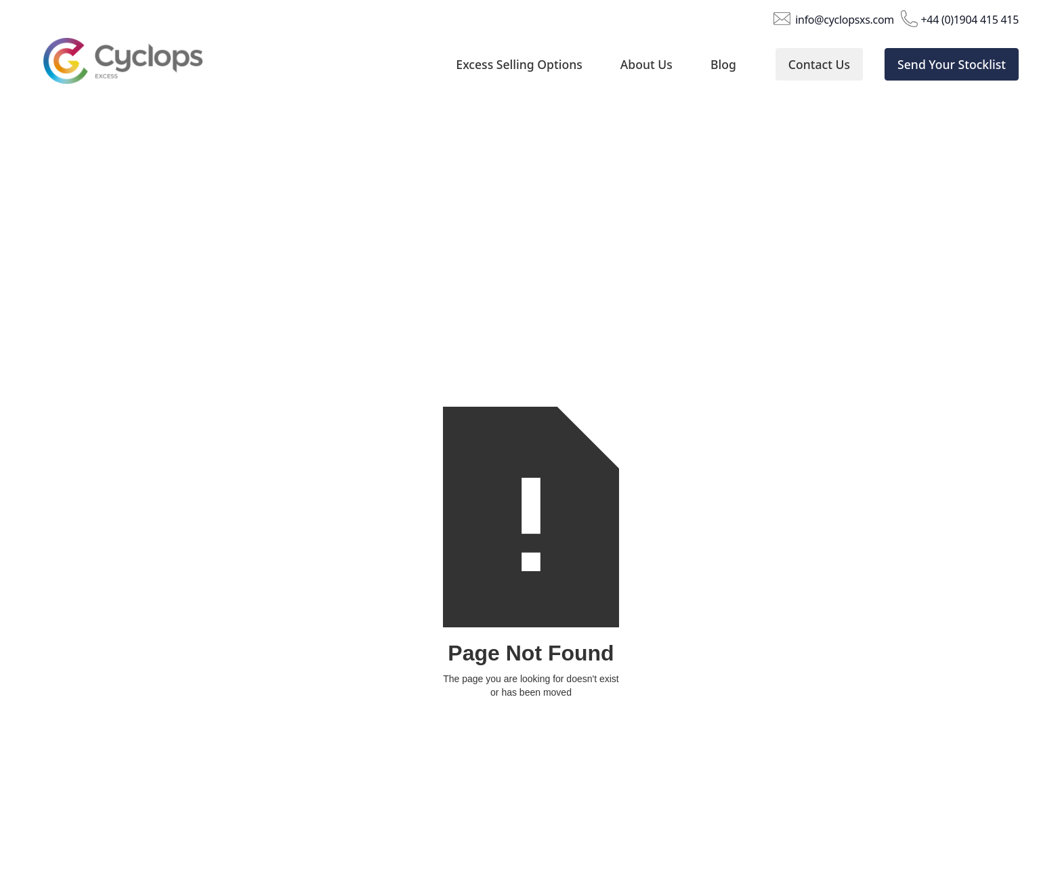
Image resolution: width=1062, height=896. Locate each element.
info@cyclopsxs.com (844, 19)
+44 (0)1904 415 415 (969, 19)
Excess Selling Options (519, 64)
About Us (646, 64)
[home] (136, 65)
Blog (723, 64)
